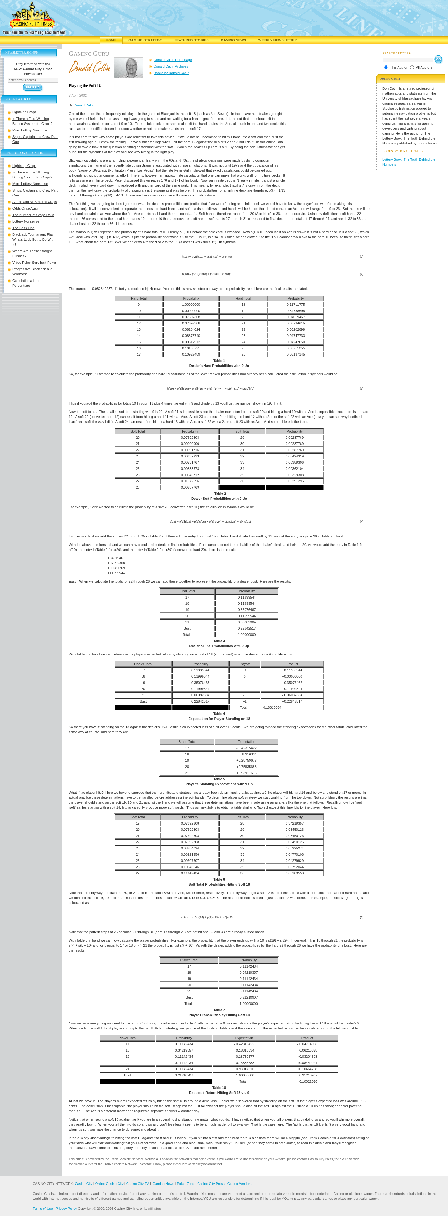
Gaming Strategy (145, 40)
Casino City (83, 1183)
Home (111, 40)
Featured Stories (191, 40)
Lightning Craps (24, 112)
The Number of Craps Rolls (33, 215)
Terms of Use (43, 1208)
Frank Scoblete (120, 1159)
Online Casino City (109, 1183)
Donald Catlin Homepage (173, 60)
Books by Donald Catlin (171, 73)
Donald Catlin (84, 105)
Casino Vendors (239, 1183)
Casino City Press (320, 1159)
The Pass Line (23, 228)
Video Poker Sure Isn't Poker (34, 262)
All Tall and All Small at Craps (34, 202)
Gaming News (233, 40)
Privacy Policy (66, 1208)
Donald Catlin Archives (171, 66)
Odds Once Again (25, 208)
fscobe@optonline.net (207, 1164)
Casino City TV (137, 1183)
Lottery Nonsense (25, 221)
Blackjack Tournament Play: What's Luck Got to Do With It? (33, 239)
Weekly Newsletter (277, 40)
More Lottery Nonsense (30, 130)
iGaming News (163, 1183)
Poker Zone (185, 1183)
